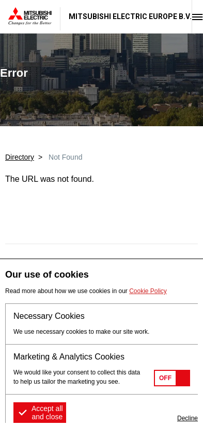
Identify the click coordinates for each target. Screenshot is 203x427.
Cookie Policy (148, 291)
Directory (19, 157)
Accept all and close (47, 412)
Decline (187, 418)
